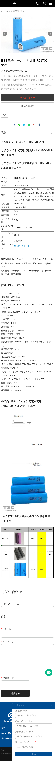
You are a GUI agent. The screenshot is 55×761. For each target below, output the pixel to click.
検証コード (7, 678)
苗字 (3, 617)
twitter (24, 124)
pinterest (34, 124)
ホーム (4, 11)
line (19, 124)
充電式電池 (16, 11)
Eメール (6, 629)
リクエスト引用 (27, 97)
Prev (5, 34)
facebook (14, 124)
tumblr (39, 124)
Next (50, 34)
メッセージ (7, 642)
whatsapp (29, 124)
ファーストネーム (10, 604)
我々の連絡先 (27, 106)
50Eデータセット (22, 246)
